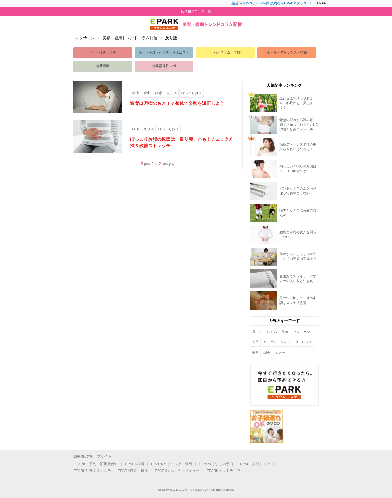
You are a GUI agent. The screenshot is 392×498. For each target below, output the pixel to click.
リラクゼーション (276, 342)
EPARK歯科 (134, 464)
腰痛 (135, 129)
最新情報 (102, 66)
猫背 (158, 93)
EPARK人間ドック (255, 464)
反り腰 (172, 93)
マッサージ (301, 332)
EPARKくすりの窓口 (216, 464)
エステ (280, 353)
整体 (135, 93)
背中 (147, 93)
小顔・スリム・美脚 (225, 52)
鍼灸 (266, 353)
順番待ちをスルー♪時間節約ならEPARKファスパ (271, 3)
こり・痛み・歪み (102, 52)
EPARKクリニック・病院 (171, 464)
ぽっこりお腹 (191, 93)
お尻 (255, 342)
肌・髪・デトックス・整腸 (287, 52)
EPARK (323, 3)
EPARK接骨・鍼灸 (133, 471)
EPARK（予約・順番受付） (95, 464)
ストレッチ (303, 342)
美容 (255, 353)
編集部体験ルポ (164, 66)
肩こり (257, 332)
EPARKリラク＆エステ (92, 471)
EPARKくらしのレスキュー (177, 471)
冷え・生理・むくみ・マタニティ (164, 52)
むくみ (272, 332)
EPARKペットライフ (224, 471)
